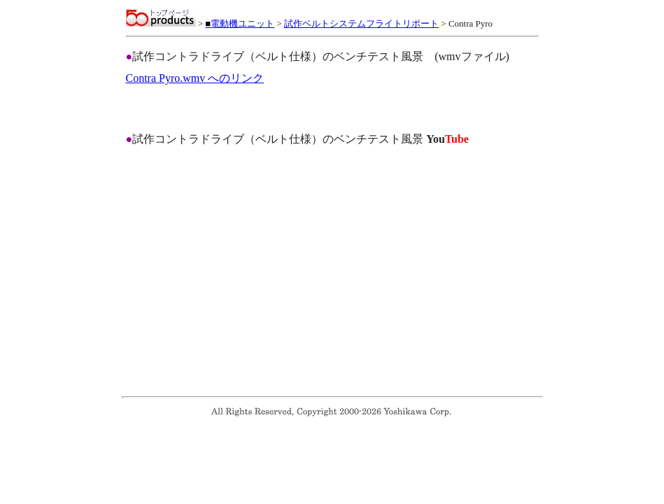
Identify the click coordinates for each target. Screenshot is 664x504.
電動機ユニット (239, 23)
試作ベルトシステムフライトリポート (361, 23)
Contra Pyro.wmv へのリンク (195, 78)
